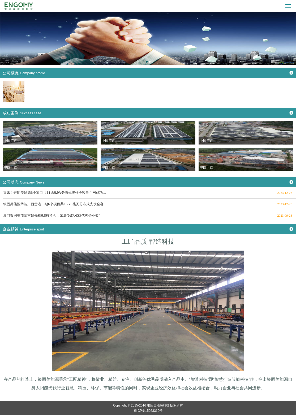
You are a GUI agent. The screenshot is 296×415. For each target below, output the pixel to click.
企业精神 (23, 229)
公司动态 (23, 182)
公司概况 (24, 73)
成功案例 (22, 113)
